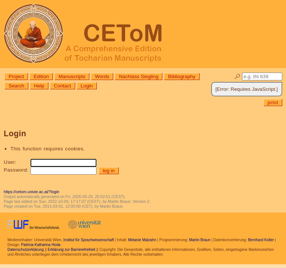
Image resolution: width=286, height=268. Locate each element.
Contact (62, 86)
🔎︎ (237, 76)
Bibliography (181, 76)
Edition (41, 76)
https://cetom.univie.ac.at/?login (31, 191)
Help (39, 86)
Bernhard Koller (261, 240)
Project (16, 76)
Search (16, 86)
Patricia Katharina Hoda (41, 245)
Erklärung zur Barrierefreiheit (71, 250)
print (273, 102)
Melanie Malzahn (142, 240)
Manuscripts (71, 76)
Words (102, 76)
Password (15, 170)
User (9, 162)
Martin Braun (199, 240)
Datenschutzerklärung (25, 250)
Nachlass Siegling (138, 76)
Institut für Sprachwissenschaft (88, 240)
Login (87, 86)
